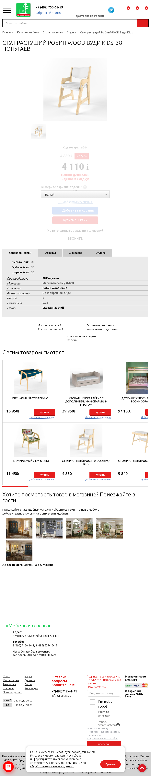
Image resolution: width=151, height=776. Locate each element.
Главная (7, 32)
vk (7, 714)
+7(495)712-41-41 (64, 691)
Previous (29, 89)
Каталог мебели (28, 32)
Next (121, 89)
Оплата (101, 252)
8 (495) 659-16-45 (46, 645)
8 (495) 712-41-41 (23, 645)
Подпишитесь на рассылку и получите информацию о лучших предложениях (104, 681)
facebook (17, 714)
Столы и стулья (52, 32)
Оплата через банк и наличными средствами (103, 327)
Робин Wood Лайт (54, 288)
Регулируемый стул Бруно (30, 460)
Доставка (75, 252)
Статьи (28, 684)
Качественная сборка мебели (81, 338)
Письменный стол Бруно (30, 398)
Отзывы (50, 252)
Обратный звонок (49, 13)
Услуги (28, 676)
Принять (110, 764)
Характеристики (20, 252)
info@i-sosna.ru (62, 695)
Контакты (8, 688)
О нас (6, 676)
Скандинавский (53, 307)
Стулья (71, 32)
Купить (44, 412)
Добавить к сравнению (42, 417)
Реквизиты (9, 684)
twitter (26, 714)
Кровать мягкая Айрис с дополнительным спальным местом (86, 401)
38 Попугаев (50, 278)
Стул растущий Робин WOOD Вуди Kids (86, 462)
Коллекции (31, 688)
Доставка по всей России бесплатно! (50, 327)
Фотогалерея (11, 680)
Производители (12, 692)
